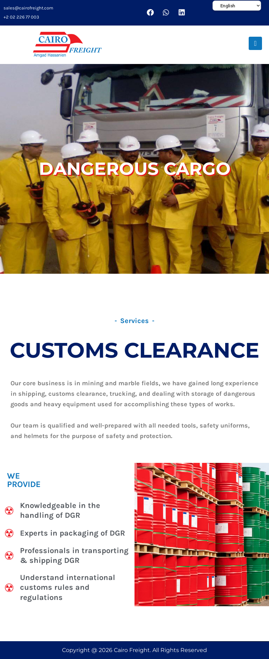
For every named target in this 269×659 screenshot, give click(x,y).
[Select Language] (237, 6)
